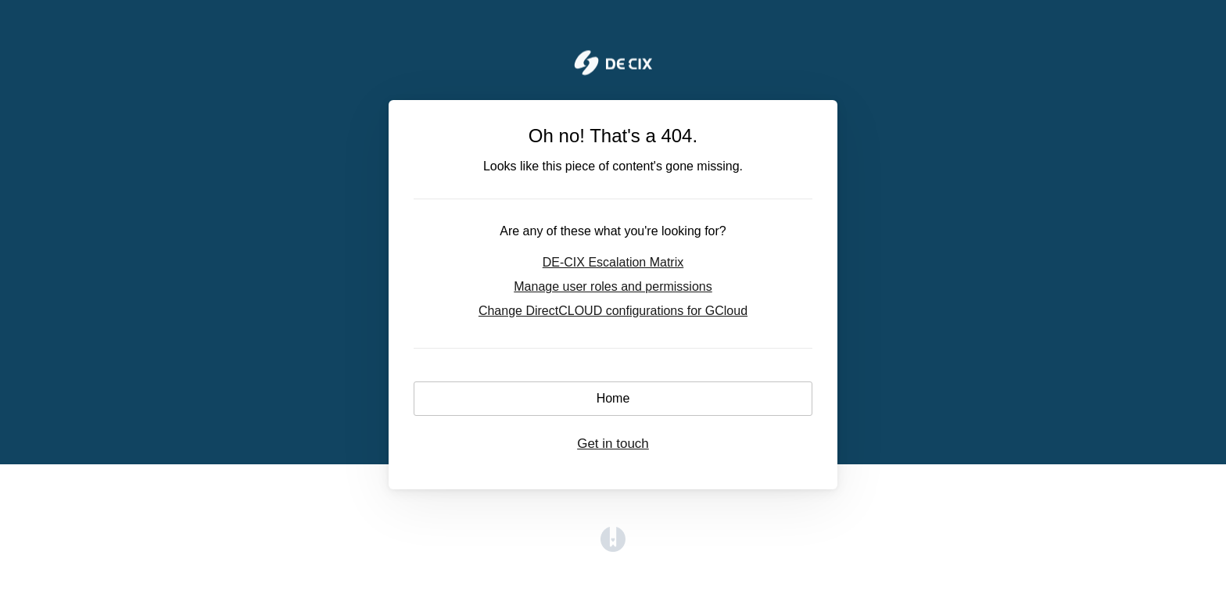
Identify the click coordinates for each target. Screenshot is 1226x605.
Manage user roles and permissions (613, 286)
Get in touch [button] (613, 443)
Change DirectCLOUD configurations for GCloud (613, 310)
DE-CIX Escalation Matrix (613, 262)
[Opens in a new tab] (613, 547)
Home (613, 398)
